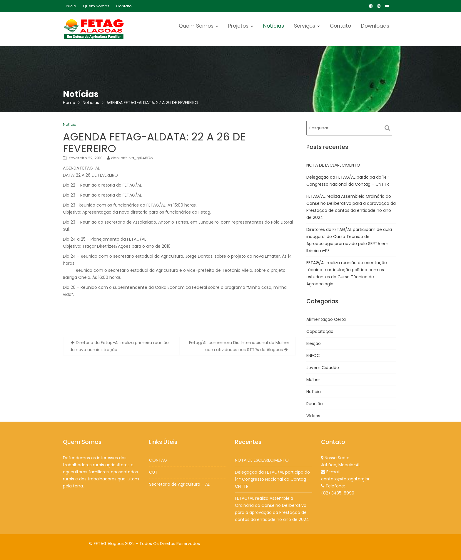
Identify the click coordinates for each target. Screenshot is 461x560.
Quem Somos (96, 6)
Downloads (375, 25)
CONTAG (158, 460)
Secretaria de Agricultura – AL (179, 484)
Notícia (69, 124)
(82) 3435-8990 (337, 493)
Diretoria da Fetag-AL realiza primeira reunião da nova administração (119, 346)
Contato (124, 6)
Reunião (314, 404)
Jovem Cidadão (322, 367)
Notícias (273, 25)
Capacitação (319, 331)
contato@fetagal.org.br (345, 479)
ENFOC (313, 355)
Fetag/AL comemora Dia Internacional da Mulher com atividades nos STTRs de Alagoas (239, 346)
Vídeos (313, 416)
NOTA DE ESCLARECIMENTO (333, 165)
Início (71, 6)
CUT (153, 472)
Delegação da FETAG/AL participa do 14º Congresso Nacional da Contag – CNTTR (272, 479)
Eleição (313, 343)
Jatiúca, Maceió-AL (340, 465)
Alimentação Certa (326, 319)
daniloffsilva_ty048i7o (132, 158)
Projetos (238, 25)
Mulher (313, 380)
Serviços (304, 25)
